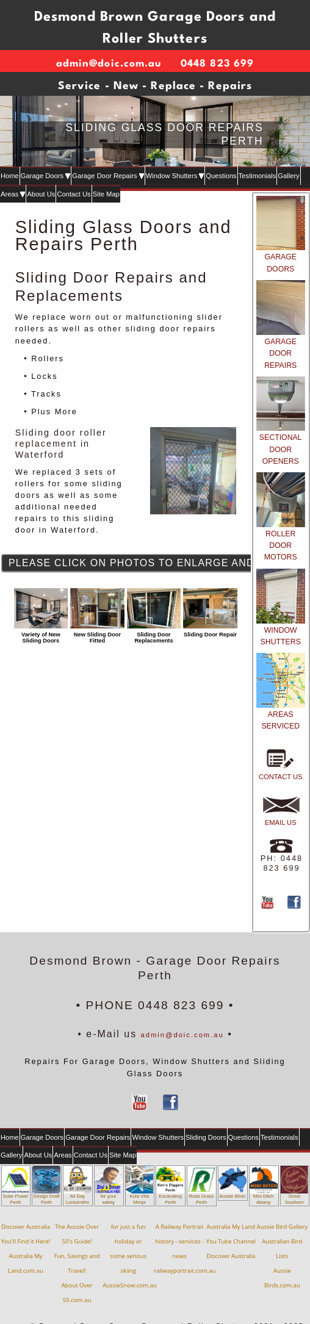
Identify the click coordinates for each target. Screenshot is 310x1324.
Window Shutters (175, 175)
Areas (13, 194)
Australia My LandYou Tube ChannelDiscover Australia (231, 1241)
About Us (41, 194)
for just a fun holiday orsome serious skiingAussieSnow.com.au (130, 1256)
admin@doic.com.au (182, 1034)
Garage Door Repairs (107, 175)
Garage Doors (45, 175)
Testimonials (257, 175)
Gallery (288, 175)
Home (10, 175)
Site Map (106, 194)
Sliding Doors (206, 1137)
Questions (221, 175)
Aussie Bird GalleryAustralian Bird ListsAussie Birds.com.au (282, 1256)
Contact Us (73, 194)
